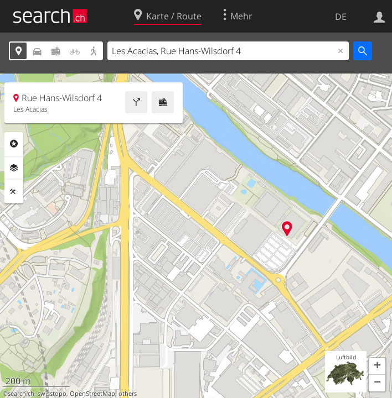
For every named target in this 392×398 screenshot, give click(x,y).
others (127, 393)
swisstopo (52, 393)
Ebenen (13, 168)
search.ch (21, 393)
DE (341, 17)
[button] (377, 366)
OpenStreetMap (92, 393)
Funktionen (13, 191)
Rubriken (13, 143)
